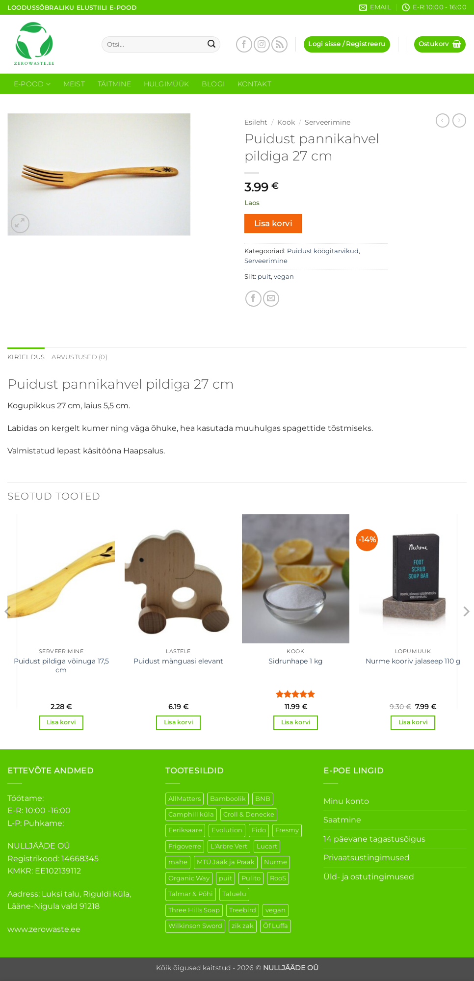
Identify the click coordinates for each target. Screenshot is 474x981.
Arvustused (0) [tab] (79, 357)
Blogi (213, 84)
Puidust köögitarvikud (323, 251)
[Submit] (211, 44)
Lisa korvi (273, 223)
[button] (347, 44)
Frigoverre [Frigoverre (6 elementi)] (184, 846)
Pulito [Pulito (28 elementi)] (251, 878)
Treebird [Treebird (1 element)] (242, 910)
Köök (286, 122)
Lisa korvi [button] (61, 722)
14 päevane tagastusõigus (374, 839)
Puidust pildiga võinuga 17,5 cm (61, 666)
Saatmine (342, 819)
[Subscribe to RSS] (279, 44)
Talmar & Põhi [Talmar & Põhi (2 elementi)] (190, 894)
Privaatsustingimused (366, 857)
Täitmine (114, 84)
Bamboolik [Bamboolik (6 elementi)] (228, 798)
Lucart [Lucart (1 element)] (267, 846)
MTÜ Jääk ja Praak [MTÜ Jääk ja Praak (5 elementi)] (226, 862)
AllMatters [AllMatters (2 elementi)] (184, 798)
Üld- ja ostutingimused (368, 876)
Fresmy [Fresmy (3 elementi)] (287, 830)
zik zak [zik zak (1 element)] (243, 925)
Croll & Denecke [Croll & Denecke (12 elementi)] (248, 814)
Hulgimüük (166, 84)
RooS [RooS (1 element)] (278, 878)
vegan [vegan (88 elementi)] (275, 910)
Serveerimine (327, 122)
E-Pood (32, 84)
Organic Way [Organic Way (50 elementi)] (189, 878)
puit (264, 276)
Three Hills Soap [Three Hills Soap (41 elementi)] (194, 910)
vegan (284, 276)
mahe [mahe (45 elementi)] (177, 862)
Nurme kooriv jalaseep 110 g (413, 661)
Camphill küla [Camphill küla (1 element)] (191, 814)
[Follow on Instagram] (262, 44)
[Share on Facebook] (253, 299)
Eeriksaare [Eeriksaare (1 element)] (185, 830)
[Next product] (442, 120)
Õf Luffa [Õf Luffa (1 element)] (275, 925)
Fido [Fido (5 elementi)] (259, 830)
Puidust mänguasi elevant (178, 661)
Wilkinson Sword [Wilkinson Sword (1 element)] (195, 925)
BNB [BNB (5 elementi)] (262, 798)
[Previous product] (459, 120)
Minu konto (346, 801)
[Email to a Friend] (271, 299)
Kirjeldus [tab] (26, 357)
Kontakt (254, 84)
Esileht (255, 122)
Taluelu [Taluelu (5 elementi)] (234, 894)
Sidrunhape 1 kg (295, 661)
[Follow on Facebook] (244, 44)
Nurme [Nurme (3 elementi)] (275, 862)
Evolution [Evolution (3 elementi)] (226, 830)
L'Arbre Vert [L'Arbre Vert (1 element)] (229, 846)
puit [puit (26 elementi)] (225, 878)
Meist (74, 84)
